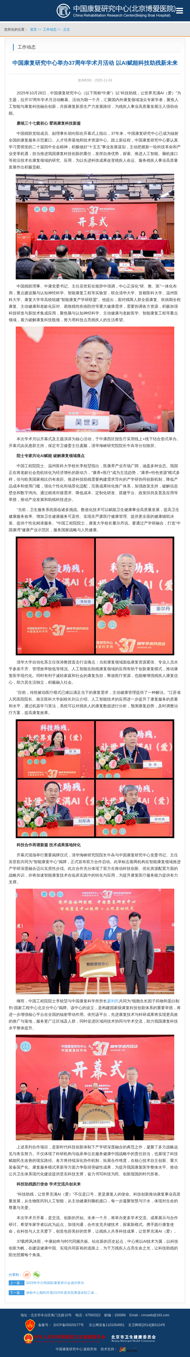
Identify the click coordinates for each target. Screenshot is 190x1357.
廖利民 (113, 1001)
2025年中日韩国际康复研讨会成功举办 (55, 1283)
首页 (33, 29)
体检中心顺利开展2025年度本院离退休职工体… (62, 1293)
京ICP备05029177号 (68, 1325)
